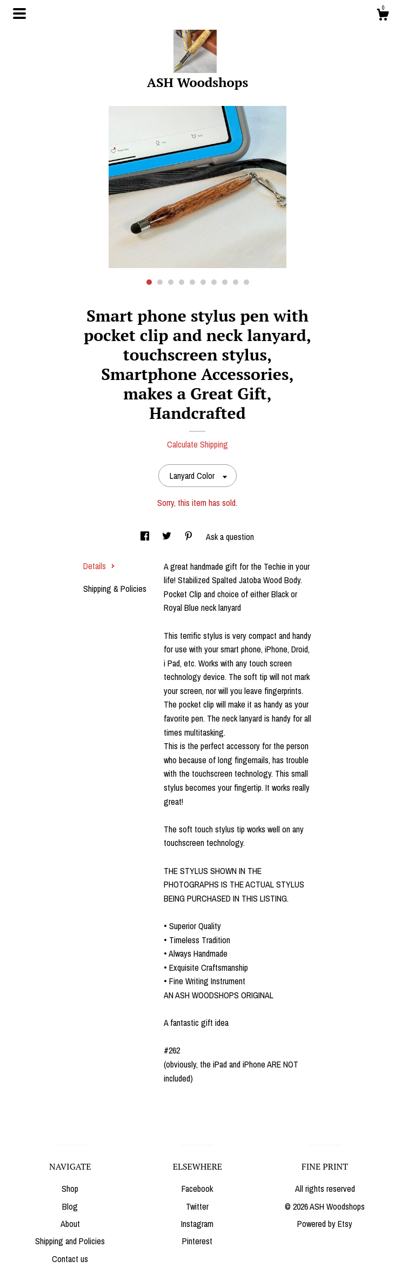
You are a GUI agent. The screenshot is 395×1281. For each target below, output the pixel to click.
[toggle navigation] (19, 13)
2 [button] (160, 282)
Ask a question (230, 537)
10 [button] (246, 282)
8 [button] (224, 282)
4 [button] (181, 282)
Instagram (197, 1224)
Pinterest (197, 1241)
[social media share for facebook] (145, 537)
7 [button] (214, 282)
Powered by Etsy (324, 1224)
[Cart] (383, 16)
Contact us (70, 1259)
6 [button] (203, 282)
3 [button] (170, 282)
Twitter (197, 1206)
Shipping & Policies (114, 589)
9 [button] (235, 282)
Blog (70, 1206)
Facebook (197, 1189)
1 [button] (149, 282)
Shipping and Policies (70, 1241)
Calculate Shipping (197, 444)
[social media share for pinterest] (189, 537)
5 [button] (192, 282)
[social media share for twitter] (167, 537)
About (70, 1224)
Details (99, 566)
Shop (70, 1189)
